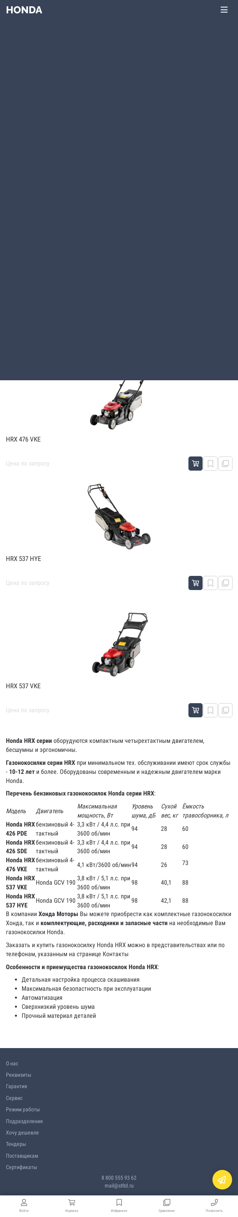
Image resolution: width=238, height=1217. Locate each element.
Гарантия (16, 1086)
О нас (12, 1063)
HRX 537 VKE (23, 686)
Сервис (14, 1098)
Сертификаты (21, 1167)
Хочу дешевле (22, 1132)
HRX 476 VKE (23, 439)
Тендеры (16, 1144)
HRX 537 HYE (23, 559)
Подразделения (24, 1121)
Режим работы (23, 1109)
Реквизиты (18, 1075)
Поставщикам (22, 1156)
